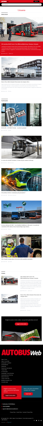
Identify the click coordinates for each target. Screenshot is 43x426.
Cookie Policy (19, 412)
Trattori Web (4, 369)
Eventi (10, 229)
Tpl (12, 53)
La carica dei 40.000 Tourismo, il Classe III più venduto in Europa (17, 160)
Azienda (10, 195)
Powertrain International (6, 368)
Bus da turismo (11, 162)
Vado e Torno (4, 359)
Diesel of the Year (5, 376)
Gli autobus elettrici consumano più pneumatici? (13, 192)
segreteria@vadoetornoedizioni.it (9, 408)
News (11, 53)
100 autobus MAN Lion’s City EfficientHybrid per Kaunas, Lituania (19, 44)
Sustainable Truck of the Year (7, 373)
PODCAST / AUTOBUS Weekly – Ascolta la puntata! (13, 128)
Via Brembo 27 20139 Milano (8, 404)
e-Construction (4, 371)
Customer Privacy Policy (27, 412)
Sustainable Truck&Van (6, 363)
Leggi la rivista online (21, 324)
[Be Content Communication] (9, 422)
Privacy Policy (13, 412)
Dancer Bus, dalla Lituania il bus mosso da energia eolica (15, 82)
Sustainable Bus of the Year (7, 375)
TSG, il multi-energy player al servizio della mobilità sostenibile (17, 259)
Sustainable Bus (4, 364)
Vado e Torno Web (5, 361)
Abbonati (36, 1)
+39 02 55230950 (5, 406)
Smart (10, 91)
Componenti (14, 195)
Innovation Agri (4, 382)
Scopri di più (28, 393)
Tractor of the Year (5, 378)
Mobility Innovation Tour (6, 380)
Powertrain (3, 366)
